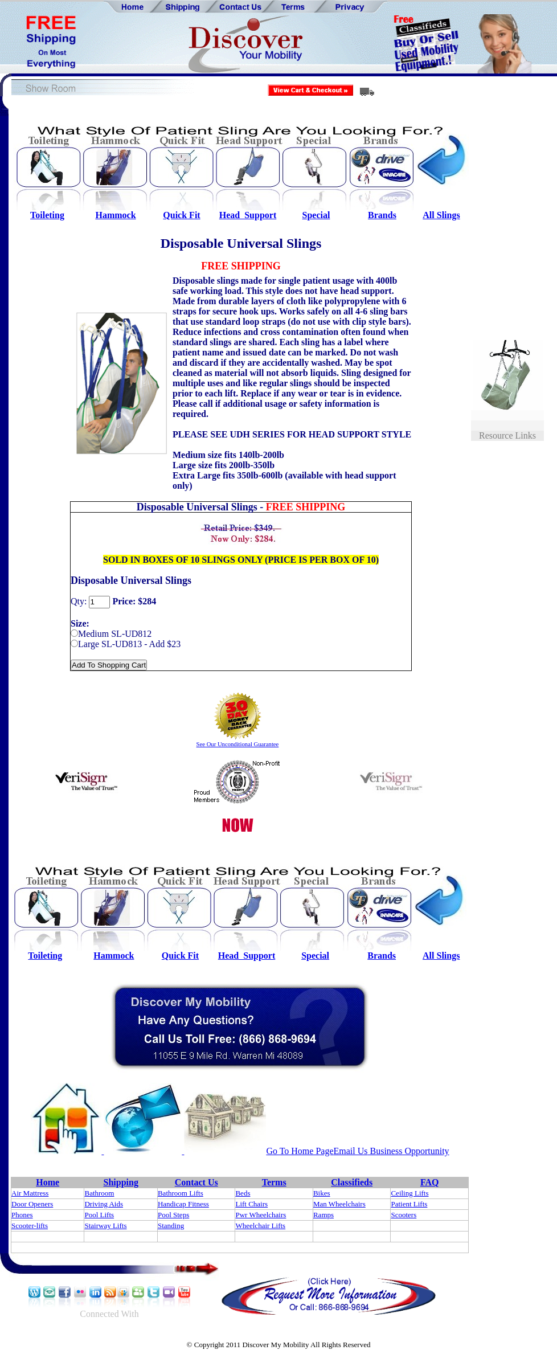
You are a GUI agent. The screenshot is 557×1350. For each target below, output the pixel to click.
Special (316, 215)
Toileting (47, 215)
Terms (274, 1182)
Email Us (351, 1151)
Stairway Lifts (105, 1225)
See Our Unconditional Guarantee (237, 744)
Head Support (247, 215)
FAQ (429, 1182)
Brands (382, 215)
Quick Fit (181, 215)
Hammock (115, 215)
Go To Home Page (299, 1151)
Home (47, 1182)
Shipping (121, 1182)
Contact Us (196, 1182)
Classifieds (351, 1182)
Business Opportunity (408, 1151)
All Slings (441, 215)
